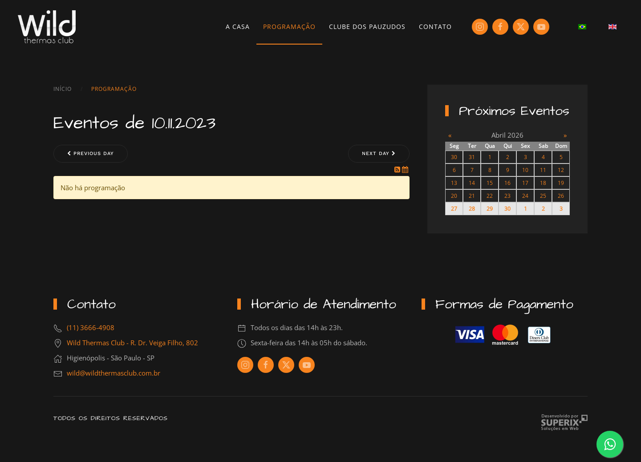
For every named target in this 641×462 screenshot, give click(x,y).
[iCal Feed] (405, 169)
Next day (379, 153)
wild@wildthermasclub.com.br (113, 372)
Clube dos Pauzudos (367, 26)
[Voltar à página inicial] (47, 27)
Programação (289, 26)
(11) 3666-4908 (90, 327)
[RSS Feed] (398, 169)
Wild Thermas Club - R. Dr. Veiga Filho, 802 (132, 342)
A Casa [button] (238, 26)
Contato (435, 26)
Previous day (90, 153)
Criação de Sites (564, 422)
